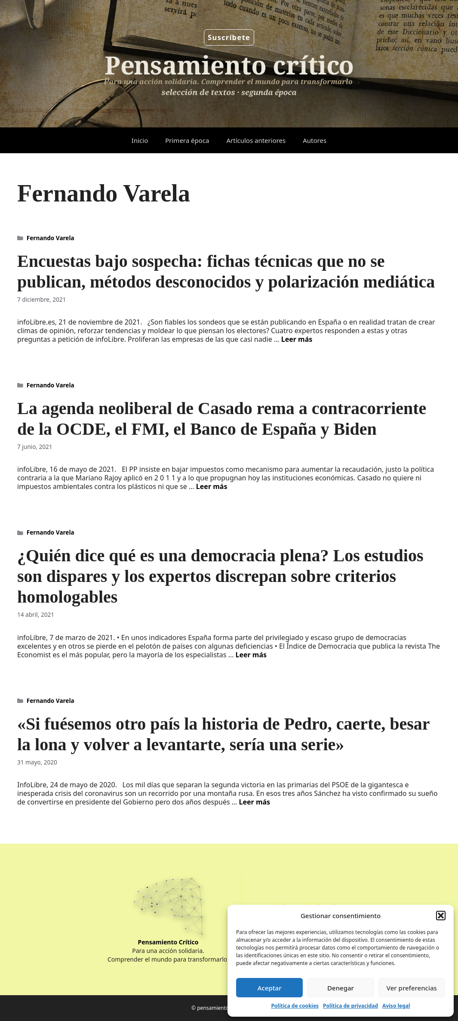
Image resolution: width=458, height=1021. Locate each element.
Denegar (340, 988)
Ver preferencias (412, 988)
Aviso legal (396, 1005)
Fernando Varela (50, 238)
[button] (440, 915)
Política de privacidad (350, 1005)
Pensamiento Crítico (168, 942)
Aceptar (270, 988)
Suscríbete (229, 37)
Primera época (187, 140)
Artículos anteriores (256, 140)
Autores (314, 140)
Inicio (140, 140)
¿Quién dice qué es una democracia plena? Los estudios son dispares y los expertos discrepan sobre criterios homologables (220, 576)
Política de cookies (295, 1005)
